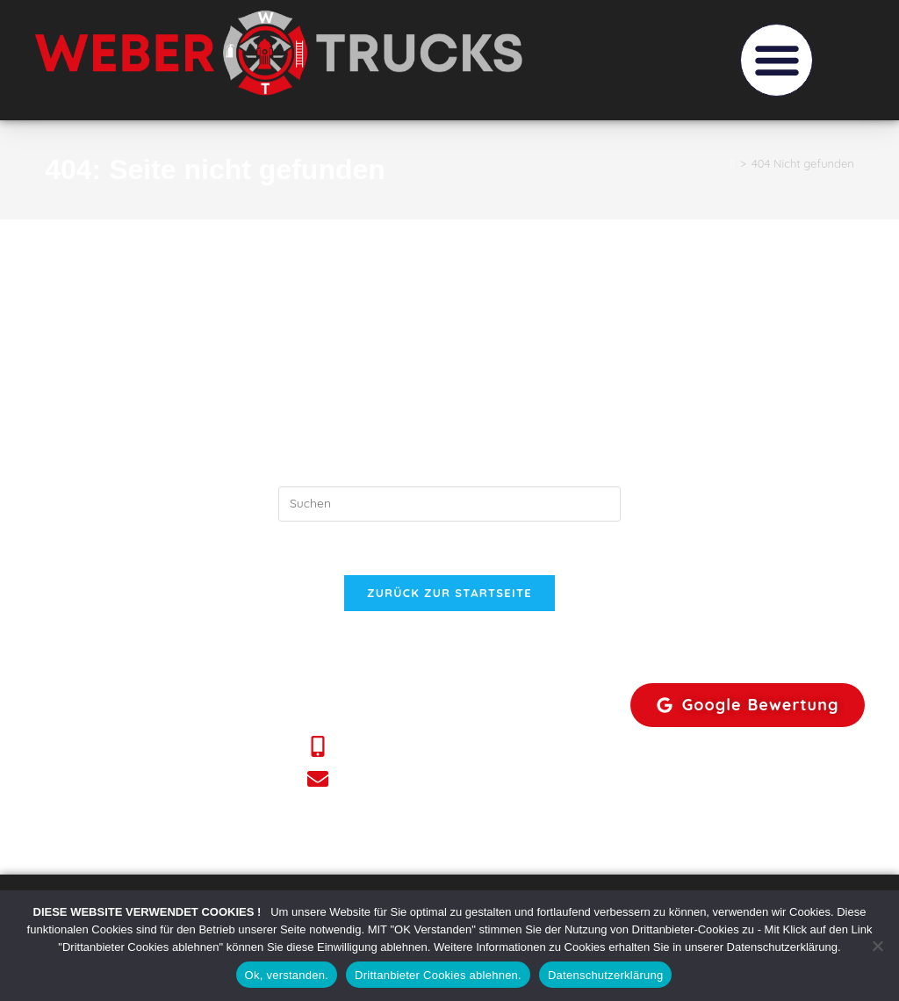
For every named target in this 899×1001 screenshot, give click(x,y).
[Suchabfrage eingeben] (449, 504)
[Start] (732, 163)
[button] (776, 60)
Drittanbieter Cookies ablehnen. (438, 975)
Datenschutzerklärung (605, 975)
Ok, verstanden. (287, 975)
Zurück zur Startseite (449, 593)
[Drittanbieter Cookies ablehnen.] (877, 945)
